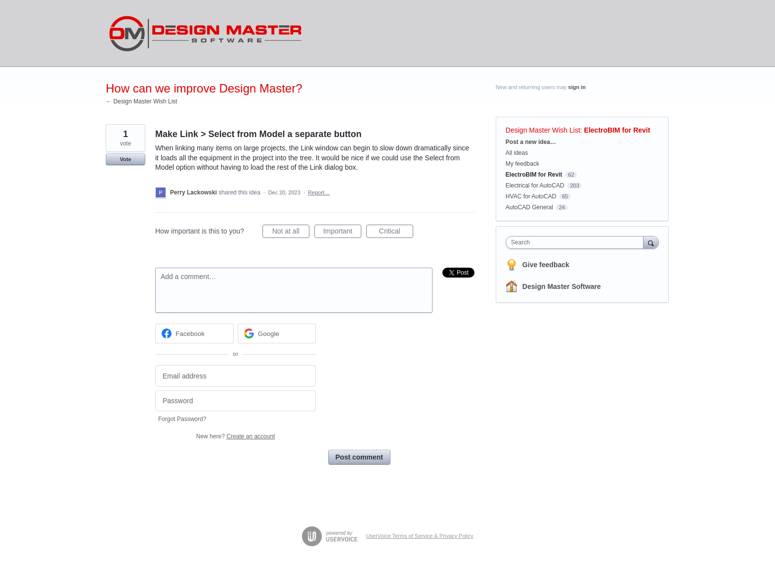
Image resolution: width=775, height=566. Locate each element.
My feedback (522, 163)
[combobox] (577, 242)
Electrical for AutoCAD (535, 185)
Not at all (290, 232)
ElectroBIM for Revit (617, 130)
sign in (577, 87)
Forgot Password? (182, 419)
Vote (125, 159)
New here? (235, 436)
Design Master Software (561, 286)
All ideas (517, 152)
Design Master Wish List (543, 130)
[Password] (235, 401)
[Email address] (235, 375)
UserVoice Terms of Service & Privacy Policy (420, 536)
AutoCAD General (529, 207)
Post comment (359, 457)
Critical (396, 232)
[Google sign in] (277, 333)
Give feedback (545, 265)
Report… (319, 192)
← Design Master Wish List (141, 101)
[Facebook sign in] (194, 333)
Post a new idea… (531, 142)
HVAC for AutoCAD (531, 196)
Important (342, 232)
